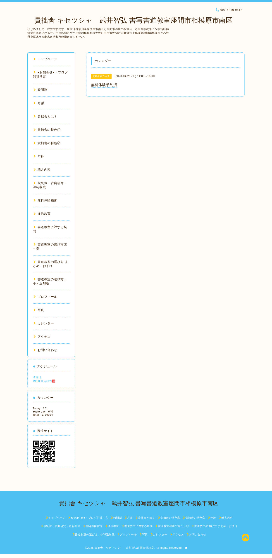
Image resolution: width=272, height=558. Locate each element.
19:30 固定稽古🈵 (44, 381)
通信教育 (42, 214)
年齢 (38, 156)
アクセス (42, 336)
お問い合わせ (45, 350)
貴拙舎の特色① (46, 129)
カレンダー (43, 323)
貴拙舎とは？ (45, 116)
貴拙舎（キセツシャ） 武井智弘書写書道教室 (124, 547)
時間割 (40, 89)
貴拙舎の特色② (46, 143)
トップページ (45, 59)
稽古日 (37, 377)
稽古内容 (42, 169)
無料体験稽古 (45, 200)
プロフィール (45, 296)
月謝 (38, 103)
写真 (38, 310)
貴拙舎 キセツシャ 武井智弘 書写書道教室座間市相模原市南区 (130, 20)
